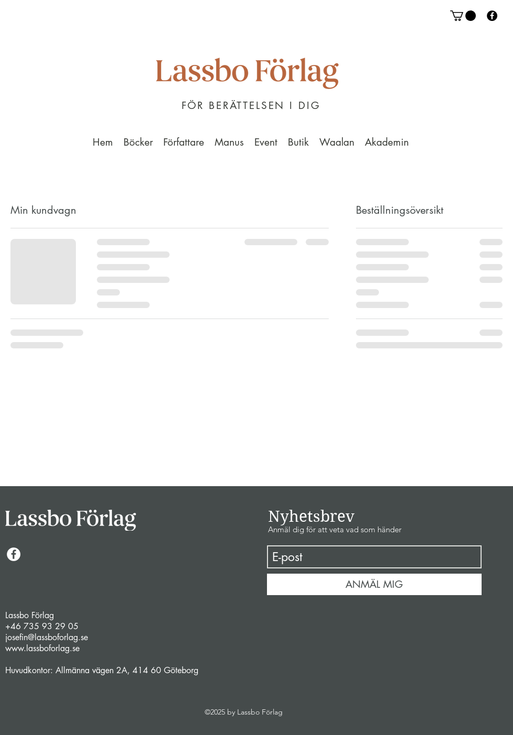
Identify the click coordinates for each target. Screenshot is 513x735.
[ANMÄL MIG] (374, 584)
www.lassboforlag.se (42, 648)
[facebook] (492, 15)
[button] (463, 15)
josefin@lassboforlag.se (46, 637)
